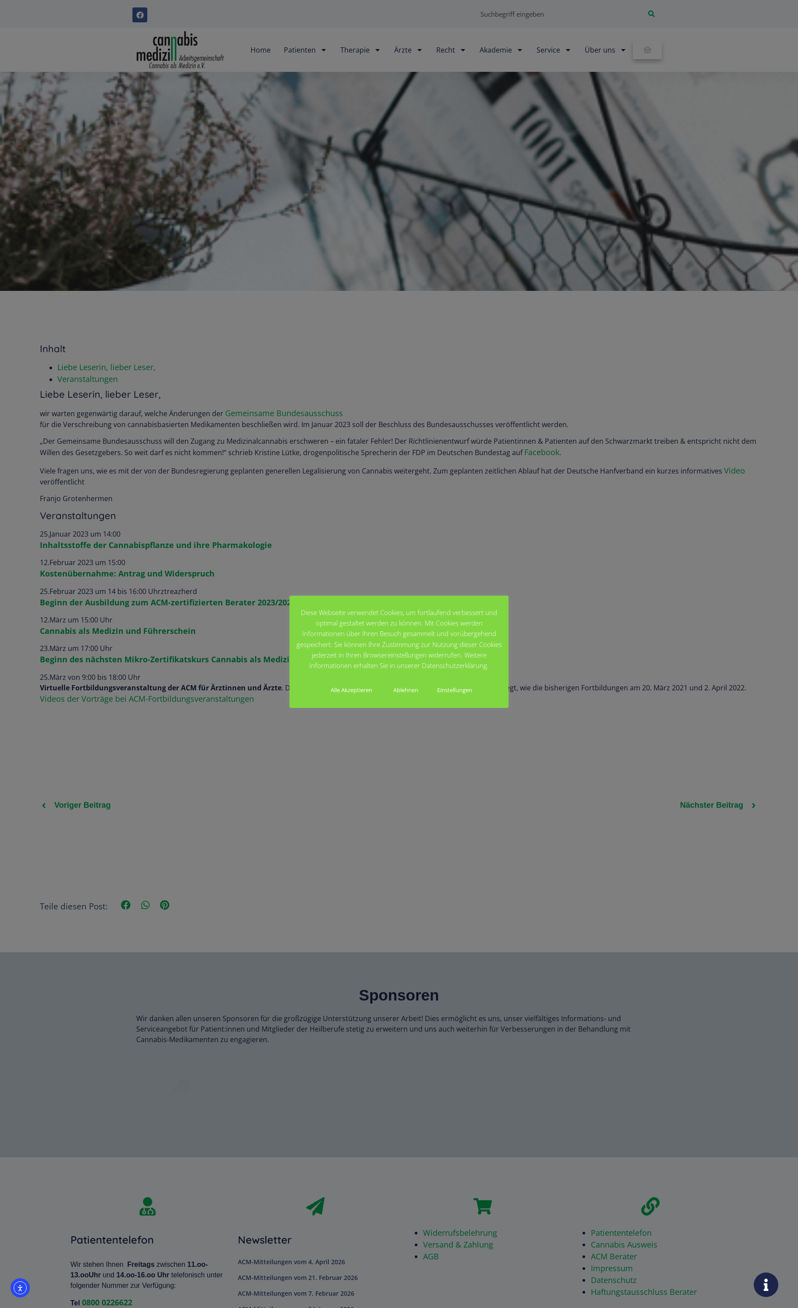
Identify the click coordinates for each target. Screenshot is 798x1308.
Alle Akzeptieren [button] (351, 690)
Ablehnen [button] (405, 690)
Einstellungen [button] (454, 690)
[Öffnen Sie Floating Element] (766, 1285)
